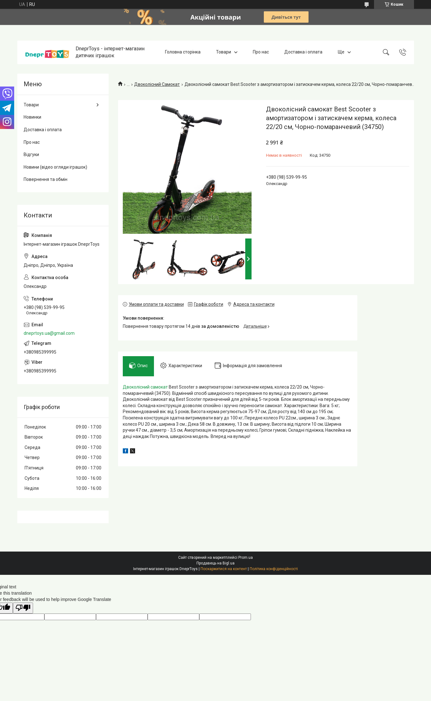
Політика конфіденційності (274, 569)
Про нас (261, 52)
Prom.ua (245, 557)
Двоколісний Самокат (157, 84)
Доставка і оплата (303, 52)
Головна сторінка (183, 52)
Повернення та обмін (45, 179)
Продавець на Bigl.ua (215, 563)
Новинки (32, 117)
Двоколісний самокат (145, 387)
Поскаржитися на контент (224, 569)
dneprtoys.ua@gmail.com (49, 333)
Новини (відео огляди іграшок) (55, 167)
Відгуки (31, 154)
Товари (223, 52)
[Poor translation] (23, 608)
